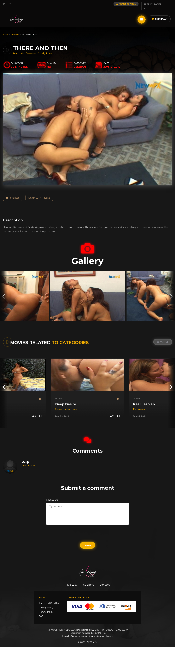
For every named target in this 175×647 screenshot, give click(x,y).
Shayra (59, 405)
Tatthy (67, 405)
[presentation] (3, 291)
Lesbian (59, 394)
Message (52, 495)
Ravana (31, 49)
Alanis (144, 405)
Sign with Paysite (39, 193)
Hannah (18, 49)
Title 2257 (71, 580)
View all (162, 338)
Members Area (118, 4)
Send (87, 541)
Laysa (74, 405)
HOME (5, 30)
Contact (105, 580)
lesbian (15, 30)
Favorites (12, 193)
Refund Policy (46, 607)
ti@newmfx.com (78, 632)
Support (88, 580)
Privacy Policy (46, 603)
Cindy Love (45, 49)
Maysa (136, 405)
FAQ (41, 612)
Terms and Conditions (50, 599)
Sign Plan (160, 14)
